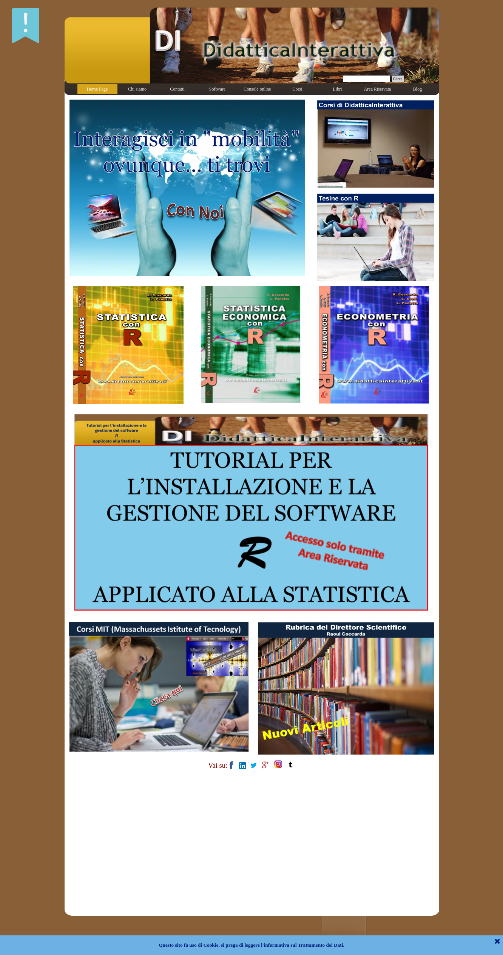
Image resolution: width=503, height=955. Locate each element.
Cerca (398, 79)
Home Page (97, 89)
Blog (417, 89)
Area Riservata (377, 89)
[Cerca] (366, 78)
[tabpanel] (251, 765)
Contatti (177, 89)
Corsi (297, 89)
